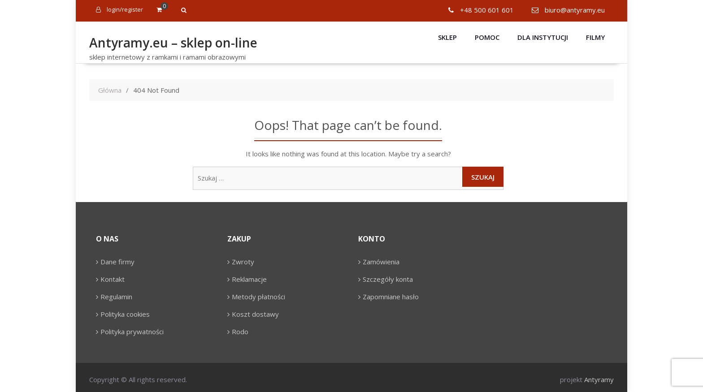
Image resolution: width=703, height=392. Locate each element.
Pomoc (487, 37)
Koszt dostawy (255, 314)
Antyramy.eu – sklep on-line (173, 42)
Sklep (447, 37)
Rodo (240, 331)
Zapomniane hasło (391, 296)
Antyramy (599, 379)
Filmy (595, 37)
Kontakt (112, 279)
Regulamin (116, 296)
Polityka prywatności (132, 331)
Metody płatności (258, 296)
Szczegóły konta (388, 279)
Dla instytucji (542, 37)
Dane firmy (117, 261)
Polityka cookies (125, 314)
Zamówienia (381, 261)
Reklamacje (249, 279)
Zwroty (243, 261)
